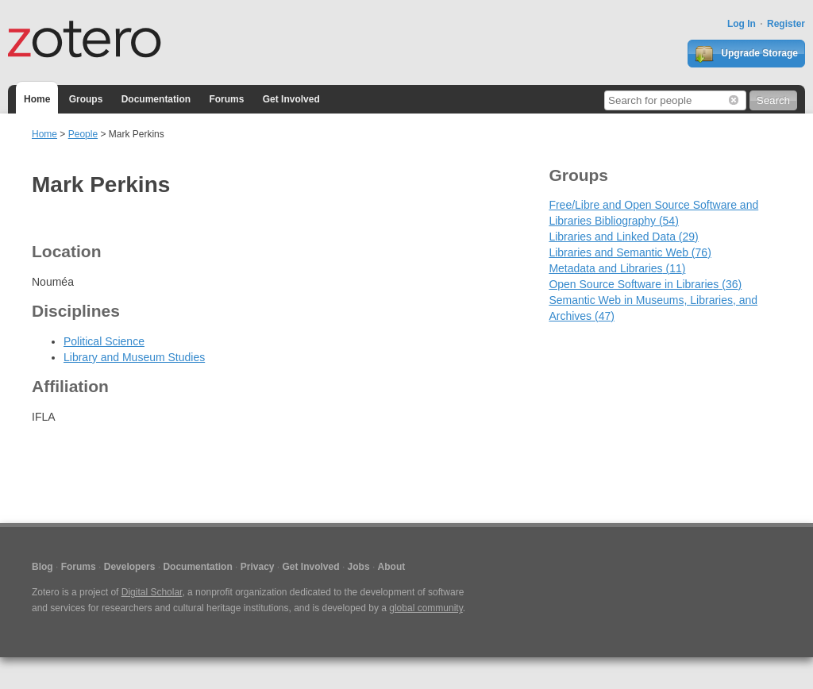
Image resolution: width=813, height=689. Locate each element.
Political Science (104, 341)
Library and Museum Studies (134, 357)
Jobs (359, 566)
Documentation (156, 99)
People (83, 134)
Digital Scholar (152, 592)
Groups (86, 99)
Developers (130, 566)
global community (425, 608)
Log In (741, 23)
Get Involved (291, 99)
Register (786, 23)
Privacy (258, 566)
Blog (42, 566)
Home (37, 99)
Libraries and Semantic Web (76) (630, 252)
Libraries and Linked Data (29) (623, 236)
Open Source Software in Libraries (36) (645, 284)
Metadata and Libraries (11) (617, 268)
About (392, 566)
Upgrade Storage (746, 54)
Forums (226, 99)
